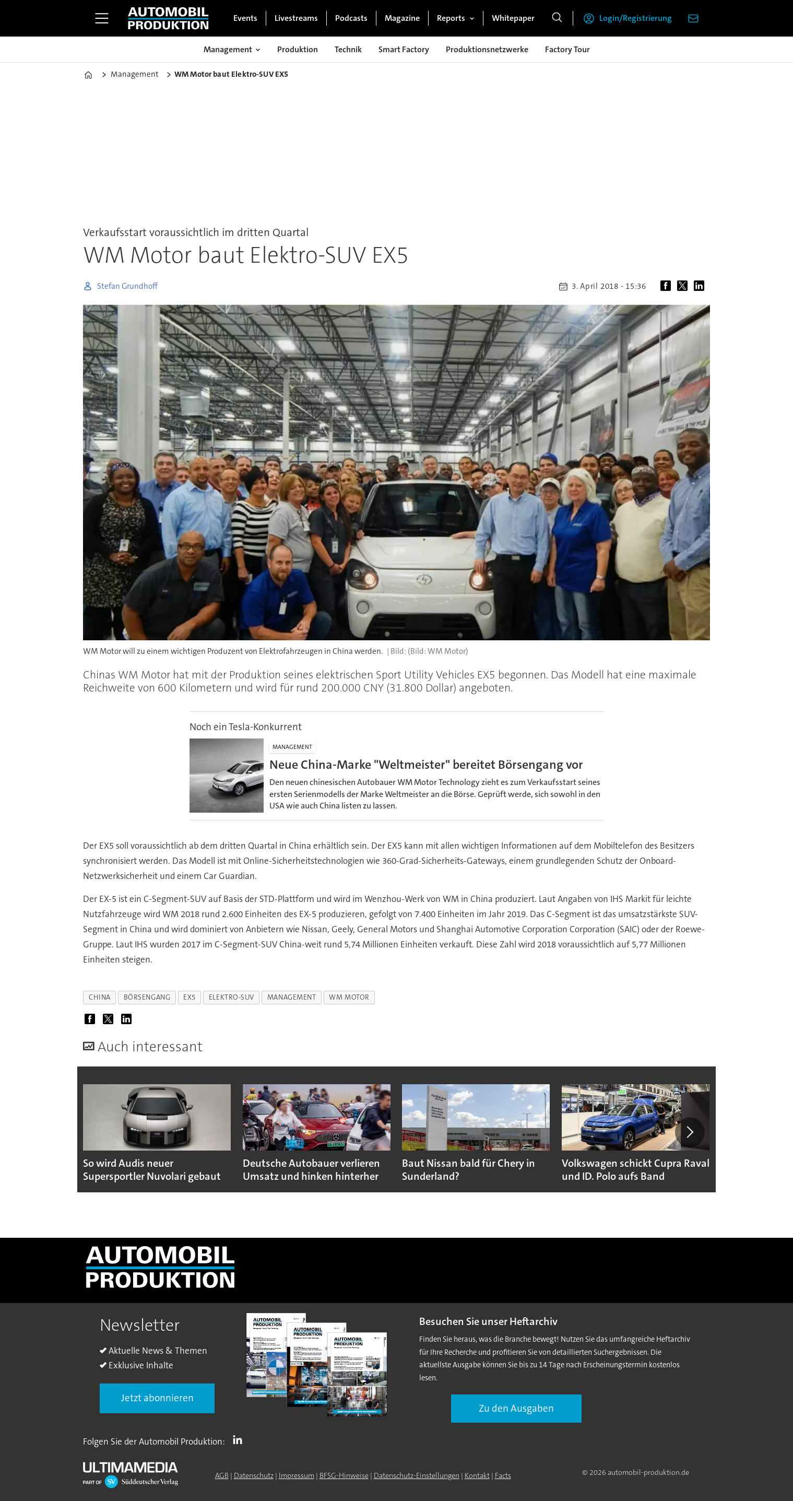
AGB (222, 1475)
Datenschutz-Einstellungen (416, 1475)
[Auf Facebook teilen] (668, 286)
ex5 (189, 997)
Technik (348, 49)
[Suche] (557, 18)
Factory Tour (567, 49)
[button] (689, 1132)
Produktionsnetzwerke (487, 49)
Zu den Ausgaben (516, 1408)
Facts (503, 1475)
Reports (451, 18)
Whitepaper (513, 18)
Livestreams (296, 18)
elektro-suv (231, 997)
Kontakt (477, 1475)
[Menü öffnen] (102, 18)
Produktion (297, 49)
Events (245, 18)
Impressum (296, 1475)
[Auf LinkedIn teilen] (701, 286)
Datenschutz (254, 1475)
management (291, 997)
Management (228, 49)
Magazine (402, 18)
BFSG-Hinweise (344, 1475)
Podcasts (351, 18)
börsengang (147, 997)
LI (240, 1439)
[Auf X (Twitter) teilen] (684, 286)
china (100, 997)
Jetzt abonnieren (157, 1397)
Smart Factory (403, 49)
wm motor (349, 997)
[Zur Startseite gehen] (168, 18)
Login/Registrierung (635, 18)
